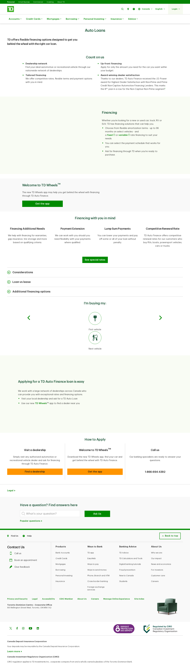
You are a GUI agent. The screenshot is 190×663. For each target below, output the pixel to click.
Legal (10, 480)
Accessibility (48, 589)
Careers (155, 571)
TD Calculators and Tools (130, 548)
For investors (157, 560)
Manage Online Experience (116, 589)
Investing (50, 2)
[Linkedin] (38, 618)
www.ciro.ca (14, 657)
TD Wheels (41, 396)
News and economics (161, 554)
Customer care (158, 565)
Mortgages (54, 19)
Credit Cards (34, 19)
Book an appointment (24, 550)
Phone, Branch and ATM (98, 565)
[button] (122, 9)
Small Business (24, 2)
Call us (16, 543)
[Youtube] (30, 618)
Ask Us (97, 504)
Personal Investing (95, 19)
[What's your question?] (50, 503)
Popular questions (31, 511)
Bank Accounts (63, 543)
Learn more (13, 641)
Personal (11, 2)
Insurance (117, 19)
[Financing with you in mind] (95, 252)
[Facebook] (17, 618)
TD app (90, 543)
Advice (133, 19)
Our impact (156, 548)
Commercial (38, 2)
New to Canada (126, 565)
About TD (61, 2)
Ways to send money (97, 560)
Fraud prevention (127, 560)
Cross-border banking (97, 571)
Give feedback (20, 557)
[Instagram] (23, 618)
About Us (82, 589)
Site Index (139, 589)
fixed (111, 127)
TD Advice (124, 543)
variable (124, 127)
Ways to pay (93, 554)
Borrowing (72, 19)
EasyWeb (91, 548)
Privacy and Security (17, 589)
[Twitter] (10, 618)
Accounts (15, 19)
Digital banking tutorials (130, 554)
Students (123, 571)
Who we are (156, 543)
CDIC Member (66, 589)
